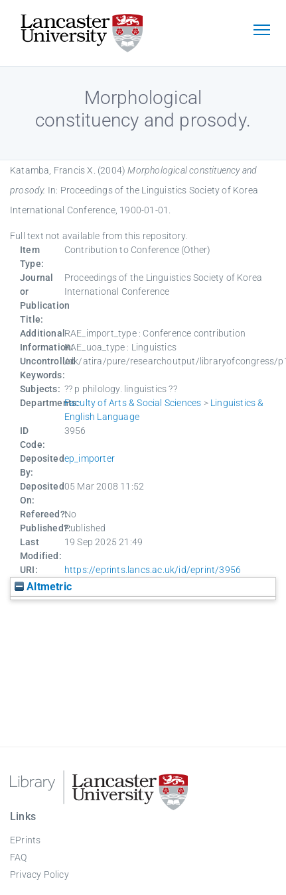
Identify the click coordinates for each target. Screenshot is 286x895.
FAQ (18, 857)
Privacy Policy (39, 874)
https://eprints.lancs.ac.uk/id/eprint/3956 (152, 569)
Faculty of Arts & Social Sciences (133, 402)
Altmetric (43, 586)
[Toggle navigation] (261, 31)
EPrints (25, 840)
